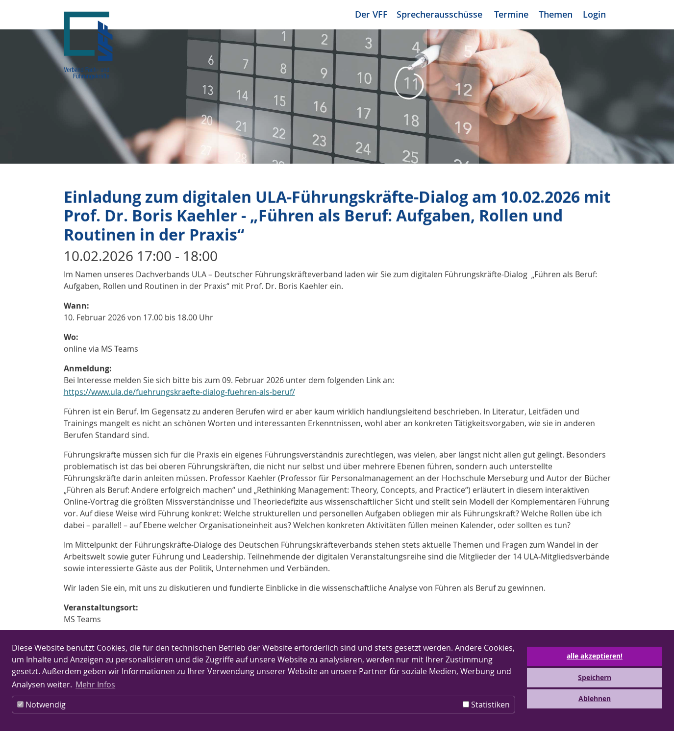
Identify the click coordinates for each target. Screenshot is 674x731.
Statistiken (486, 704)
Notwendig (41, 704)
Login (594, 14)
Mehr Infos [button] (95, 684)
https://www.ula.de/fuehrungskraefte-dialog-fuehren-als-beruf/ (179, 393)
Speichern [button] (594, 677)
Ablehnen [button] (594, 699)
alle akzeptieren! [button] (595, 656)
